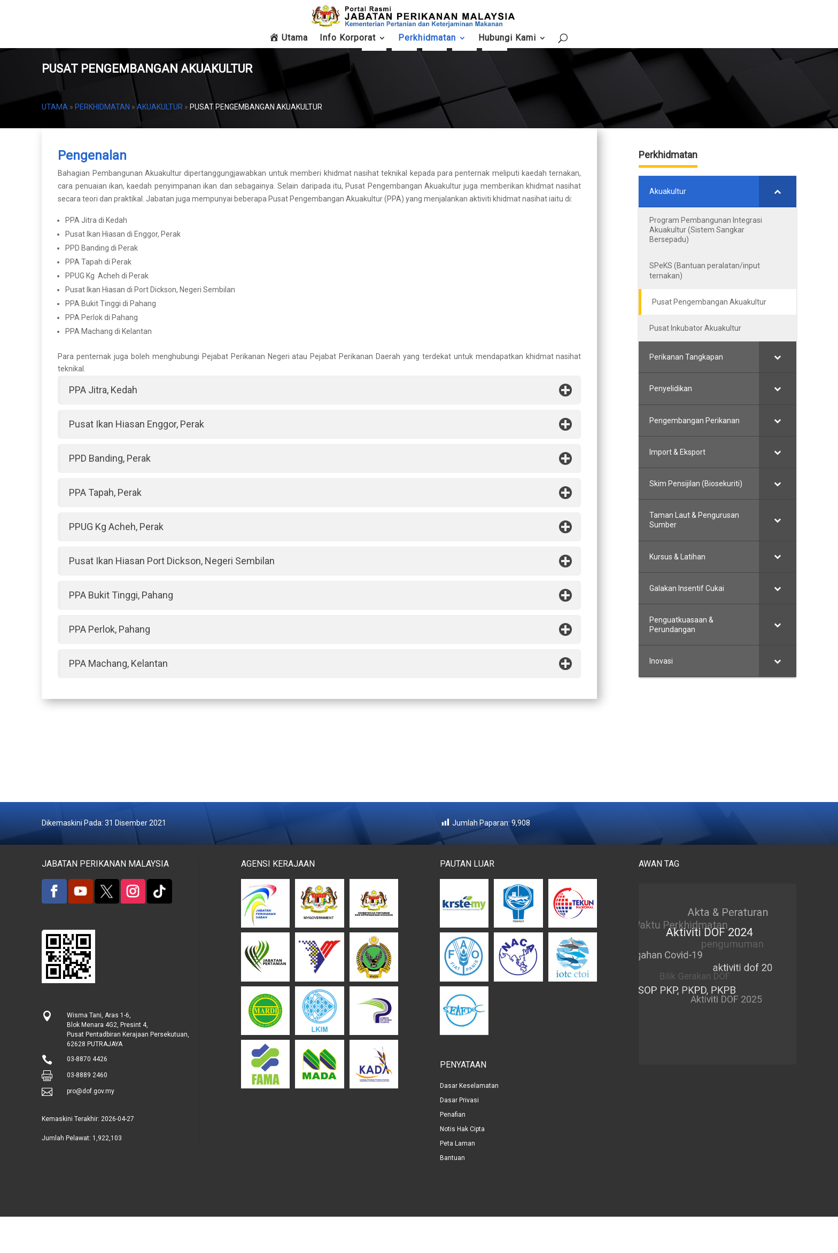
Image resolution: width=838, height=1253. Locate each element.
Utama (55, 143)
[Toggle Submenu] (810, 227)
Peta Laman (764, 48)
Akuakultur (160, 143)
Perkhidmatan (102, 143)
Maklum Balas (670, 51)
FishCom (577, 48)
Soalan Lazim (624, 48)
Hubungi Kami (717, 48)
